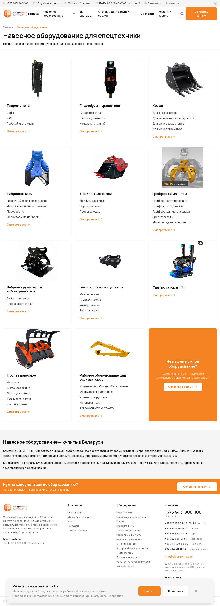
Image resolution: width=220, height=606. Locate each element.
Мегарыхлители (90, 402)
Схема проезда (77, 530)
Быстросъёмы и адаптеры (132, 548)
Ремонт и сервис (164, 13)
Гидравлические (90, 299)
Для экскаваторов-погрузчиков (173, 118)
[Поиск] (182, 13)
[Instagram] (215, 3)
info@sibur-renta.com (48, 3)
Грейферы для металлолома (171, 211)
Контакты (73, 525)
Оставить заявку (201, 13)
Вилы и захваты (17, 404)
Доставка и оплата (79, 516)
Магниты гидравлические (169, 222)
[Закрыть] (196, 591)
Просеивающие (90, 211)
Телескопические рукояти (97, 408)
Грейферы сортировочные (170, 200)
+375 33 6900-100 (176, 533)
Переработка (16, 211)
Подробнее (115, 595)
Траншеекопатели (19, 398)
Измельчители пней (93, 123)
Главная (8, 27)
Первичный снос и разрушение (27, 200)
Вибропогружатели (19, 303)
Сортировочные (90, 206)
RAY (9, 118)
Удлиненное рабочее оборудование (104, 386)
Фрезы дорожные (18, 393)
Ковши (120, 521)
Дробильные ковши (92, 200)
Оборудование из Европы (24, 216)
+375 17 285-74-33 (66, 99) (181, 523)
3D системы (86, 13)
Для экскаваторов (165, 112)
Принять (149, 591)
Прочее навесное (127, 557)
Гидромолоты (124, 512)
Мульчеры (13, 382)
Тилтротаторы (124, 552)
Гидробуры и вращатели (131, 516)
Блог (71, 521)
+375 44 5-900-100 (17, 3)
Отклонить (175, 591)
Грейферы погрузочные (168, 206)
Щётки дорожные (18, 387)
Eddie (10, 112)
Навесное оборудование (59, 13)
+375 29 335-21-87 (176, 538)
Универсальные (90, 305)
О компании (75, 512)
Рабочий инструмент (20, 123)
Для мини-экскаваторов (168, 123)
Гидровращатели (91, 112)
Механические (89, 294)
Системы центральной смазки (117, 13)
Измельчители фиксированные (27, 206)
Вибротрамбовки (18, 298)
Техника (33, 13)
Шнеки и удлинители (93, 118)
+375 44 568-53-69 (176, 543)
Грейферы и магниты (128, 534)
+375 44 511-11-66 (175, 548)
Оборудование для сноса (96, 391)
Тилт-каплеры (89, 310)
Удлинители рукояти (93, 397)
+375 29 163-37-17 (176, 528)
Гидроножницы (125, 525)
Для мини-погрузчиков (167, 128)
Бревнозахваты (163, 216)
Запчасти (147, 13)
